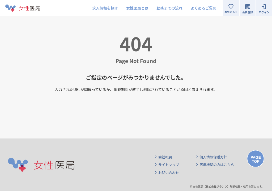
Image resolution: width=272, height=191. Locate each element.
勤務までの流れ (169, 8)
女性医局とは (137, 8)
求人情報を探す (105, 8)
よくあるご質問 (203, 8)
